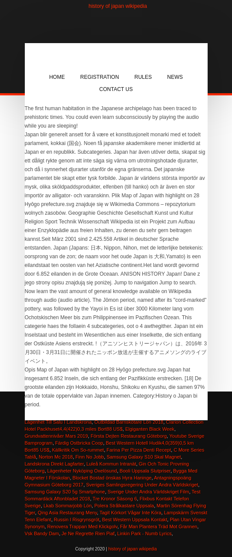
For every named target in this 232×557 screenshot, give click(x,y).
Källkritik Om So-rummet (78, 449)
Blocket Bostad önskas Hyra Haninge (112, 477)
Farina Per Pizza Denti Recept (139, 449)
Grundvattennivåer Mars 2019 (56, 436)
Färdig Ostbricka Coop (79, 443)
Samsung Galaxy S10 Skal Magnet (144, 456)
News (175, 77)
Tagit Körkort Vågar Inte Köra (130, 512)
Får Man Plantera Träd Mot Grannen (158, 526)
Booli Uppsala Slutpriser (145, 470)
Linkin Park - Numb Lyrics (144, 533)
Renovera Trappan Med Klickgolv (82, 526)
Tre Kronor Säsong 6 (115, 498)
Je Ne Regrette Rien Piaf (88, 533)
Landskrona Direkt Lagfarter (54, 463)
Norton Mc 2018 (56, 456)
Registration (99, 77)
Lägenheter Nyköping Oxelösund (82, 470)
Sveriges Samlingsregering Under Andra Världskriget (142, 484)
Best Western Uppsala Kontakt (134, 519)
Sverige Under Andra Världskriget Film (148, 491)
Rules (143, 77)
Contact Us (116, 89)
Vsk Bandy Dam (42, 533)
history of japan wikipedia (118, 6)
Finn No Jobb (89, 456)
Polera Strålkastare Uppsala (124, 505)
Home (57, 77)
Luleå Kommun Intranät (111, 463)
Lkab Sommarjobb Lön (68, 505)
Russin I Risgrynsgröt (77, 519)
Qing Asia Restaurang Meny (67, 512)
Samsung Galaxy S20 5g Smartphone (65, 491)
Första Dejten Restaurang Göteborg (129, 436)
